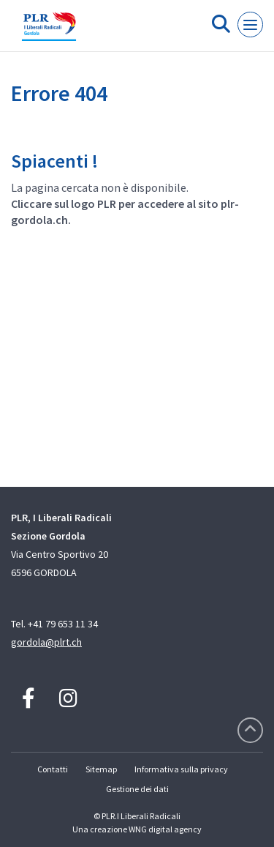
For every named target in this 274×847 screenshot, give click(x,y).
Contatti (52, 769)
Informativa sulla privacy (181, 769)
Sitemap (101, 769)
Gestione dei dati (137, 788)
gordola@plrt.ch (46, 642)
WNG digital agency (165, 829)
